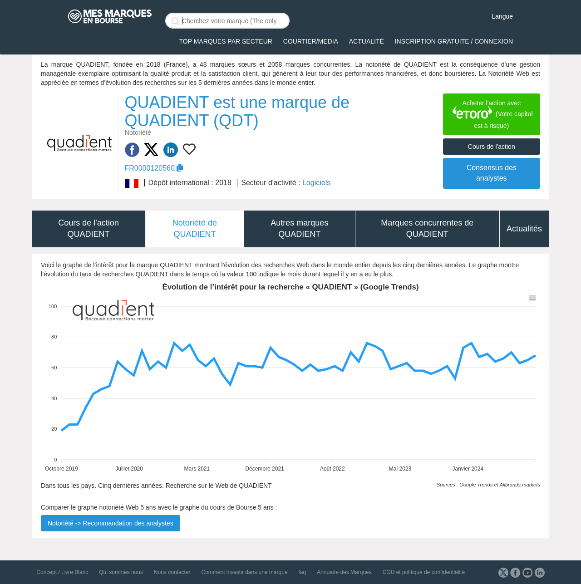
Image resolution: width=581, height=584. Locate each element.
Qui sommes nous (121, 572)
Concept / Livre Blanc (62, 572)
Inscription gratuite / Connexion (454, 41)
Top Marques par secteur (225, 41)
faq (302, 572)
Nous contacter (172, 572)
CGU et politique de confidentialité (424, 572)
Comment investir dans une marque (244, 572)
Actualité (366, 41)
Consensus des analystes (492, 173)
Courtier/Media (310, 41)
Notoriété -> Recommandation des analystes (110, 523)
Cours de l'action (491, 146)
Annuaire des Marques (344, 572)
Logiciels (316, 182)
